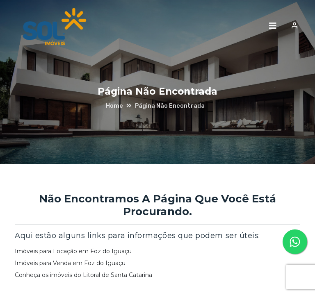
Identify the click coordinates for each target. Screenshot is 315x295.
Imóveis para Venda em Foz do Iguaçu (70, 263)
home (114, 105)
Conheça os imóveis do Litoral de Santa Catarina (83, 275)
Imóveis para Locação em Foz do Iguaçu (73, 251)
